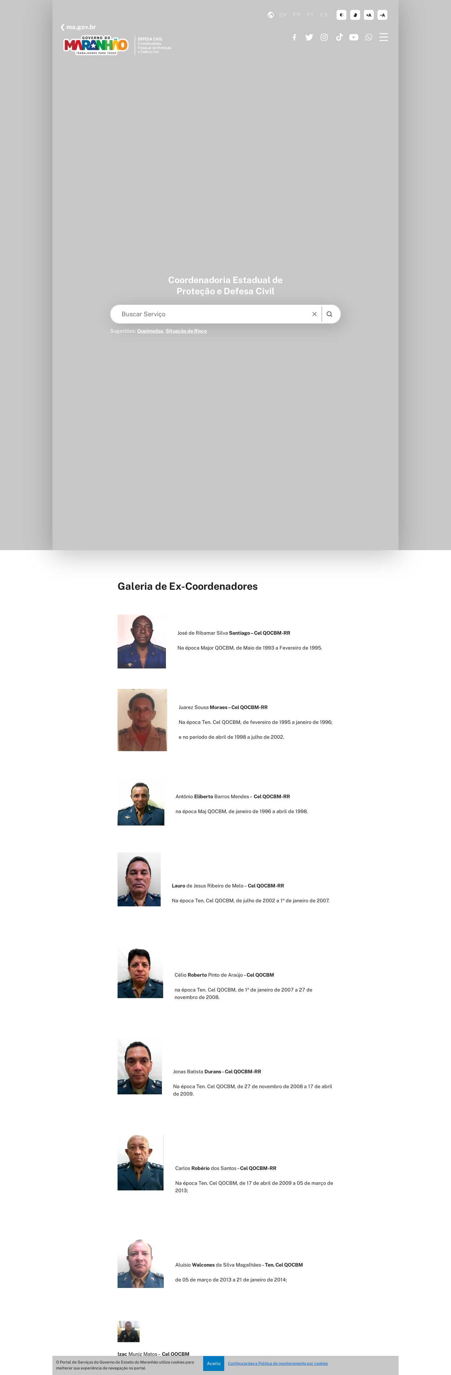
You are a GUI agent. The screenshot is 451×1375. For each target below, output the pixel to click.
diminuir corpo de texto (382, 15)
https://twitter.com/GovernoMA (309, 37)
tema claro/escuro (341, 15)
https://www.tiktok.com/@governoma (339, 37)
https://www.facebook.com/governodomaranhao (294, 37)
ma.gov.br (80, 27)
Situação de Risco (186, 331)
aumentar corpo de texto (369, 15)
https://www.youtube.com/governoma (353, 37)
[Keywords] (210, 314)
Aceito (214, 1363)
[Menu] (383, 37)
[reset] (314, 314)
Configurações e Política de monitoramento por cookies (278, 1363)
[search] (329, 314)
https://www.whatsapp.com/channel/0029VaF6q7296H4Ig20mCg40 (368, 37)
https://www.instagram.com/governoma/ (324, 37)
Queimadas (150, 331)
